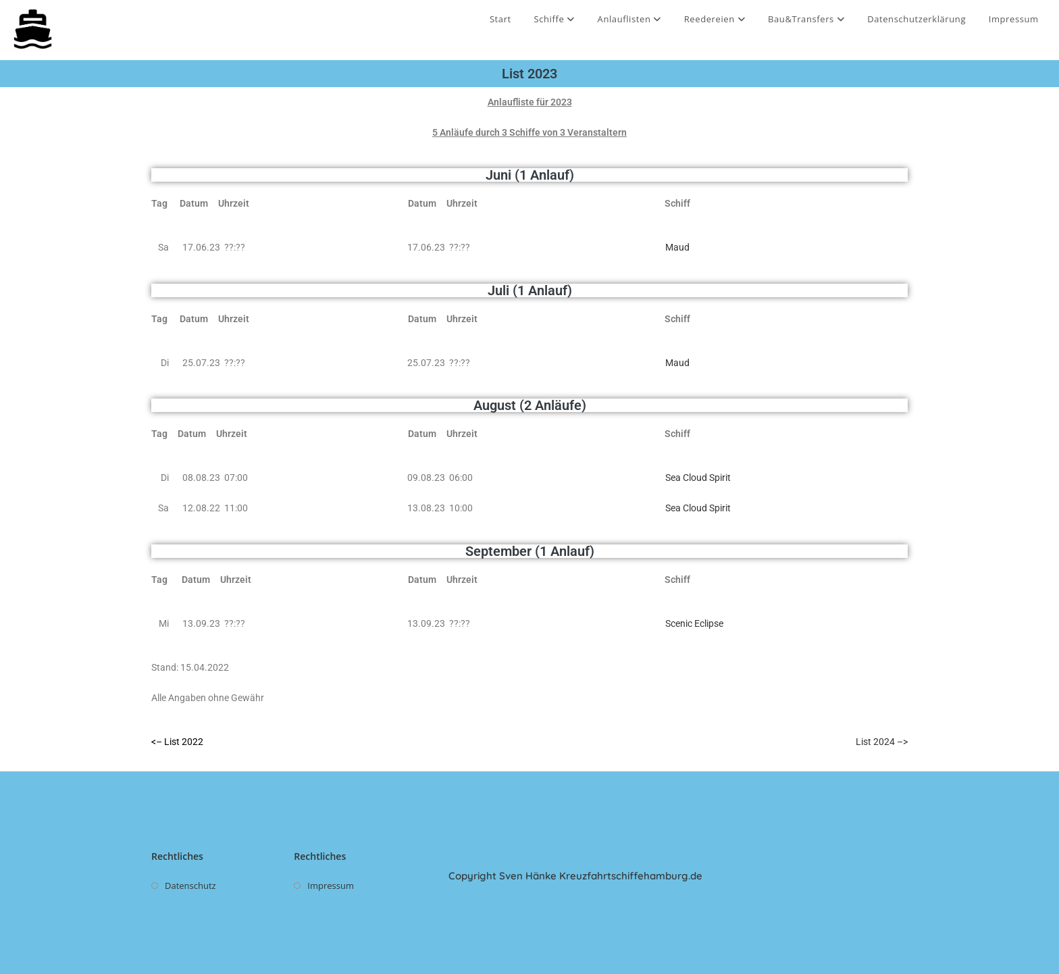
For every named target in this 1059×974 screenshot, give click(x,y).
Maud (677, 247)
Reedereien (715, 19)
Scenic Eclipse (694, 623)
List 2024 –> (882, 741)
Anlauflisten (630, 19)
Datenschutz (190, 885)
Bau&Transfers (806, 19)
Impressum (1014, 19)
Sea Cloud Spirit (698, 477)
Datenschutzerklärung (916, 19)
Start (500, 19)
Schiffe (554, 19)
